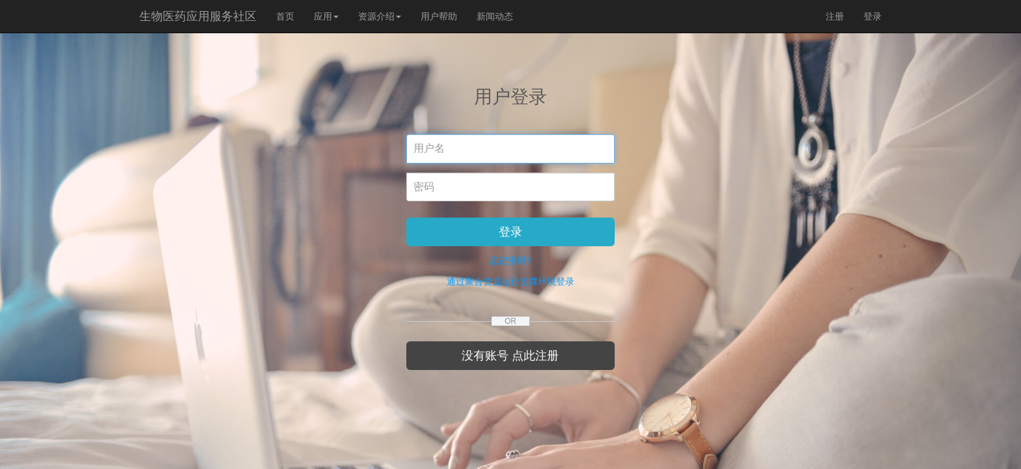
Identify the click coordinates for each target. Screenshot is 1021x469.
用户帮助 (439, 16)
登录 (872, 16)
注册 (835, 16)
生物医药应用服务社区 (198, 16)
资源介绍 (379, 16)
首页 (285, 16)
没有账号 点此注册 (510, 355)
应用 (326, 16)
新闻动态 (495, 16)
